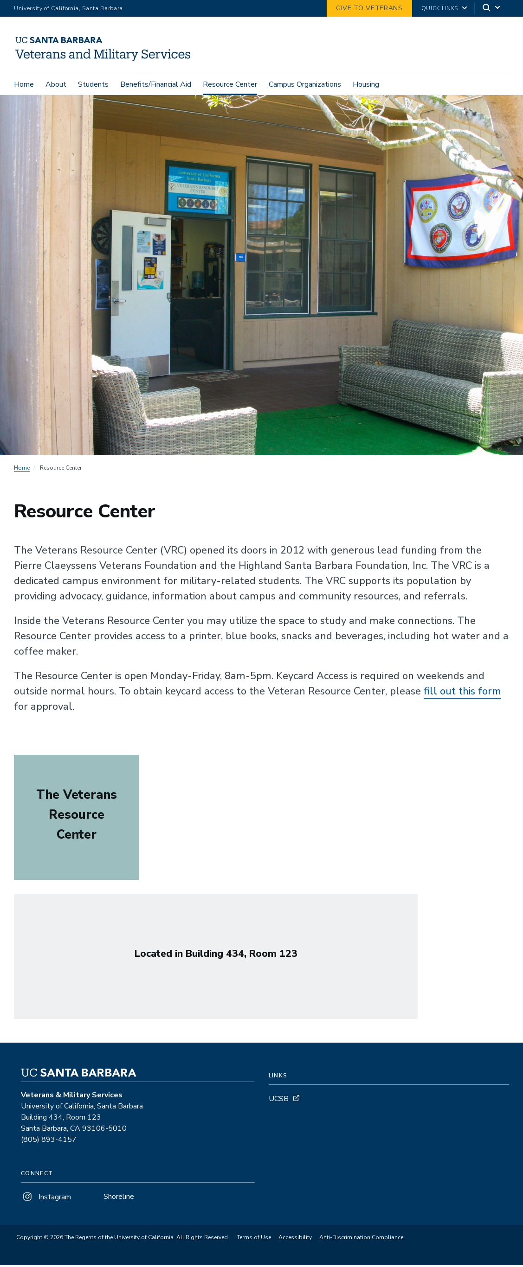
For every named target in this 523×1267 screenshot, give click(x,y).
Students (93, 84)
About (55, 84)
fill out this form (462, 693)
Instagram (46, 1198)
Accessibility (295, 1239)
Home (24, 84)
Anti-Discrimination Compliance (361, 1239)
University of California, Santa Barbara (68, 8)
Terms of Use (254, 1239)
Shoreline (118, 1198)
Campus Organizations (305, 84)
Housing (366, 84)
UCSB (279, 1100)
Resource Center (230, 84)
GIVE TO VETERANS (369, 8)
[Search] (492, 8)
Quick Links (439, 8)
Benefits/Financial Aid (155, 84)
